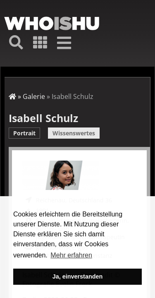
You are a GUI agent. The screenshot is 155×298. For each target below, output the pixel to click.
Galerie (34, 96)
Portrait (24, 133)
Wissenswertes (73, 133)
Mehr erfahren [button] (71, 255)
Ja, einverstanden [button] (77, 276)
